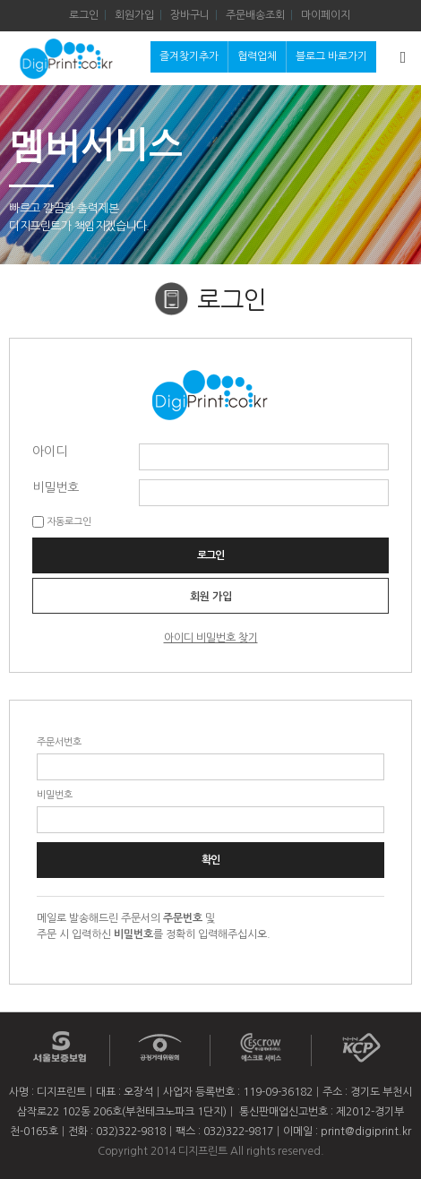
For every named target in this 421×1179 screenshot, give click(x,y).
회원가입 (134, 15)
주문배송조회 (255, 15)
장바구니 (190, 15)
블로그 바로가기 (331, 56)
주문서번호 (59, 741)
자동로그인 (69, 522)
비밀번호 (55, 486)
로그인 (84, 15)
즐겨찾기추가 (189, 56)
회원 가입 (211, 596)
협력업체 (257, 56)
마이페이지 (325, 15)
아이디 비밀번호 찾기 (211, 638)
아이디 (49, 450)
